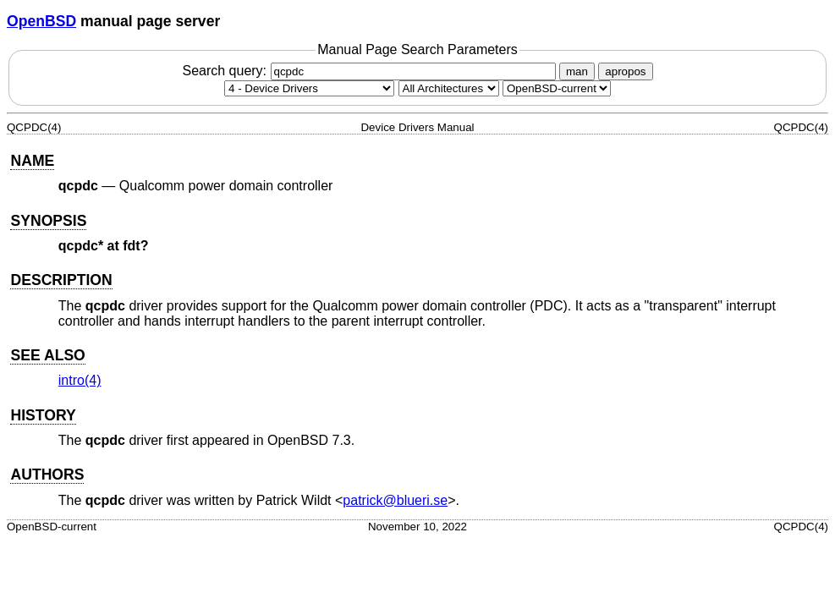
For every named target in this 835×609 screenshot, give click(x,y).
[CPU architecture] (448, 88)
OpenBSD (41, 21)
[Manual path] (557, 88)
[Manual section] (309, 88)
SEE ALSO (47, 355)
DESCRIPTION (61, 280)
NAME (32, 160)
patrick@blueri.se (395, 500)
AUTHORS (47, 474)
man (577, 71)
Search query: (370, 70)
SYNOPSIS (48, 220)
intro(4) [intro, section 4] (80, 380)
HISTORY (42, 415)
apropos (625, 71)
